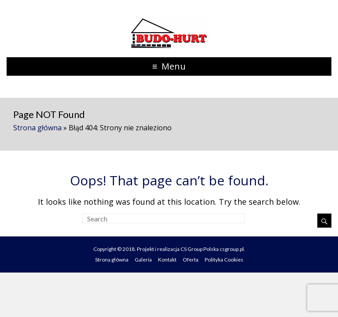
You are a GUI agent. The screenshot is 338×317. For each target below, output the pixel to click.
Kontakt (167, 259)
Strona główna (37, 128)
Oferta (190, 259)
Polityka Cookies (224, 259)
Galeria (143, 259)
